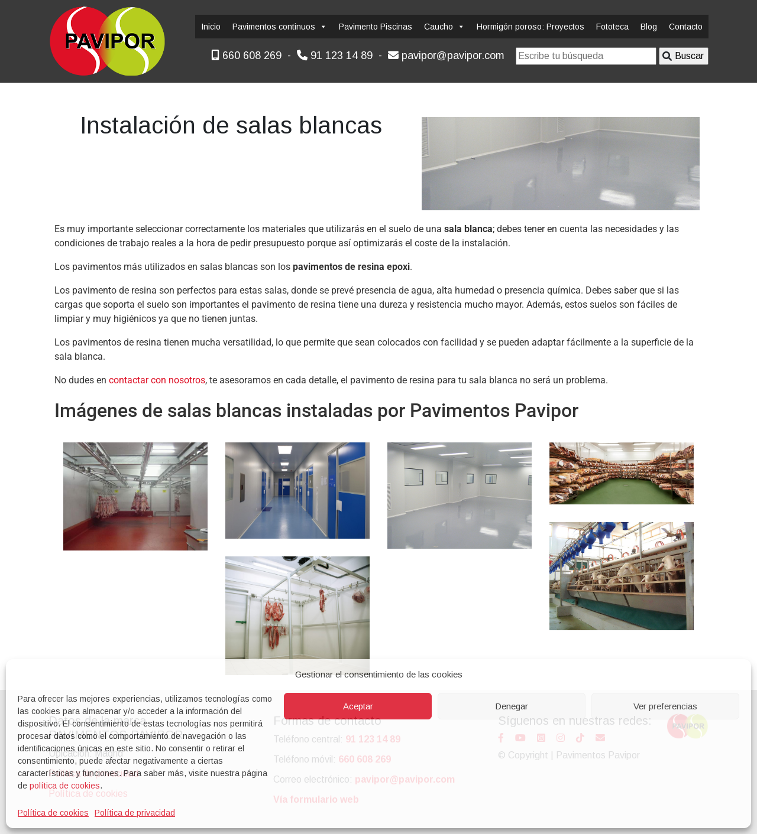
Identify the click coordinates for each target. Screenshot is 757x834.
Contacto (686, 26)
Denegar (511, 706)
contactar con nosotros (157, 380)
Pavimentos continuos (279, 26)
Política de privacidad (135, 812)
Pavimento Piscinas (375, 26)
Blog (648, 26)
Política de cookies (53, 812)
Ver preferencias (665, 706)
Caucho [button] (444, 26)
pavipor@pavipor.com (446, 55)
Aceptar (358, 706)
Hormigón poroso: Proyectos (530, 26)
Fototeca (612, 26)
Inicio (211, 26)
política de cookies (65, 785)
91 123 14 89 (335, 55)
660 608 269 (246, 55)
